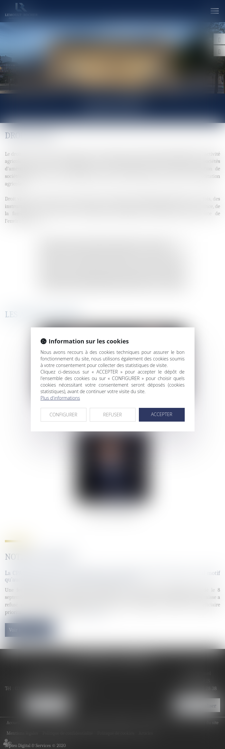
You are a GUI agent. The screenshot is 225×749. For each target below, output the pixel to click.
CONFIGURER (63, 414)
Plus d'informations (60, 398)
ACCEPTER (161, 414)
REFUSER (112, 414)
